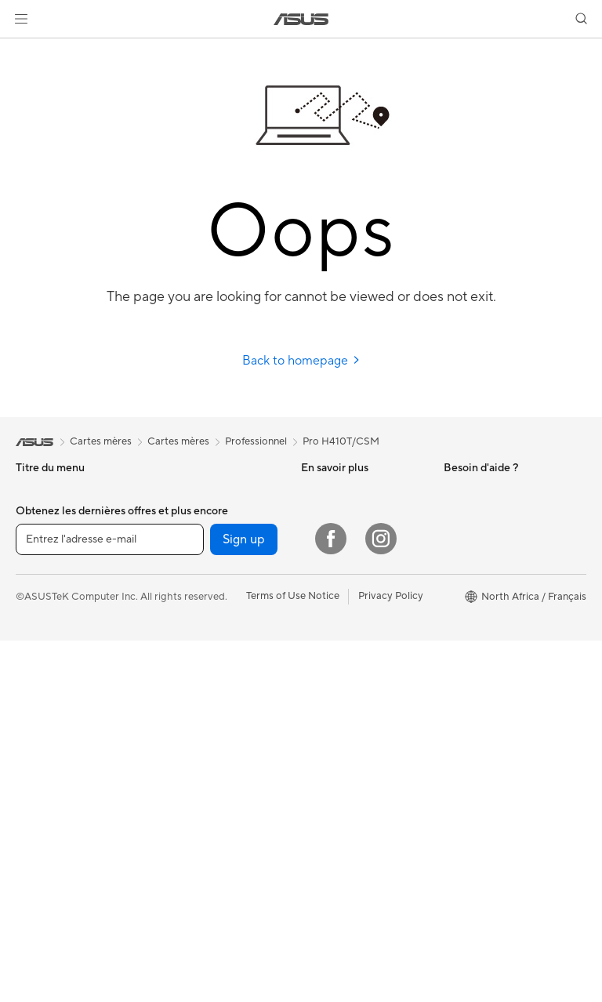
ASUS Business (336, 491)
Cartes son (180, 574)
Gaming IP (179, 835)
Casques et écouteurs (205, 764)
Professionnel (256, 441)
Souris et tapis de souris (210, 741)
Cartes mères (186, 491)
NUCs (30, 705)
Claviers (174, 717)
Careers (462, 585)
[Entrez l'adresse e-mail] (110, 901)
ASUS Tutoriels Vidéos (352, 563)
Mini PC (34, 728)
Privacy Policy (390, 957)
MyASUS (322, 610)
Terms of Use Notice (292, 957)
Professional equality (491, 562)
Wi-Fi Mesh (182, 646)
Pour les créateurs (57, 563)
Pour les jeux (45, 610)
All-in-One (39, 658)
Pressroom (469, 515)
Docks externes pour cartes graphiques (203, 544)
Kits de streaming (195, 788)
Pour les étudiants (57, 586)
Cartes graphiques (198, 515)
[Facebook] (330, 900)
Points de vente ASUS (351, 586)
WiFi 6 (169, 622)
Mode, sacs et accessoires (215, 811)
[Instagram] (381, 900)
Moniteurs (39, 752)
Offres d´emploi (479, 538)
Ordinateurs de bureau (68, 681)
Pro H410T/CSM (341, 441)
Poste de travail (52, 775)
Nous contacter (337, 539)
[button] (21, 19)
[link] (301, 19)
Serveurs (175, 669)
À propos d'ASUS (484, 491)
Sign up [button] (244, 901)
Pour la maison (49, 516)
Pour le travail (47, 539)
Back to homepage (301, 360)
